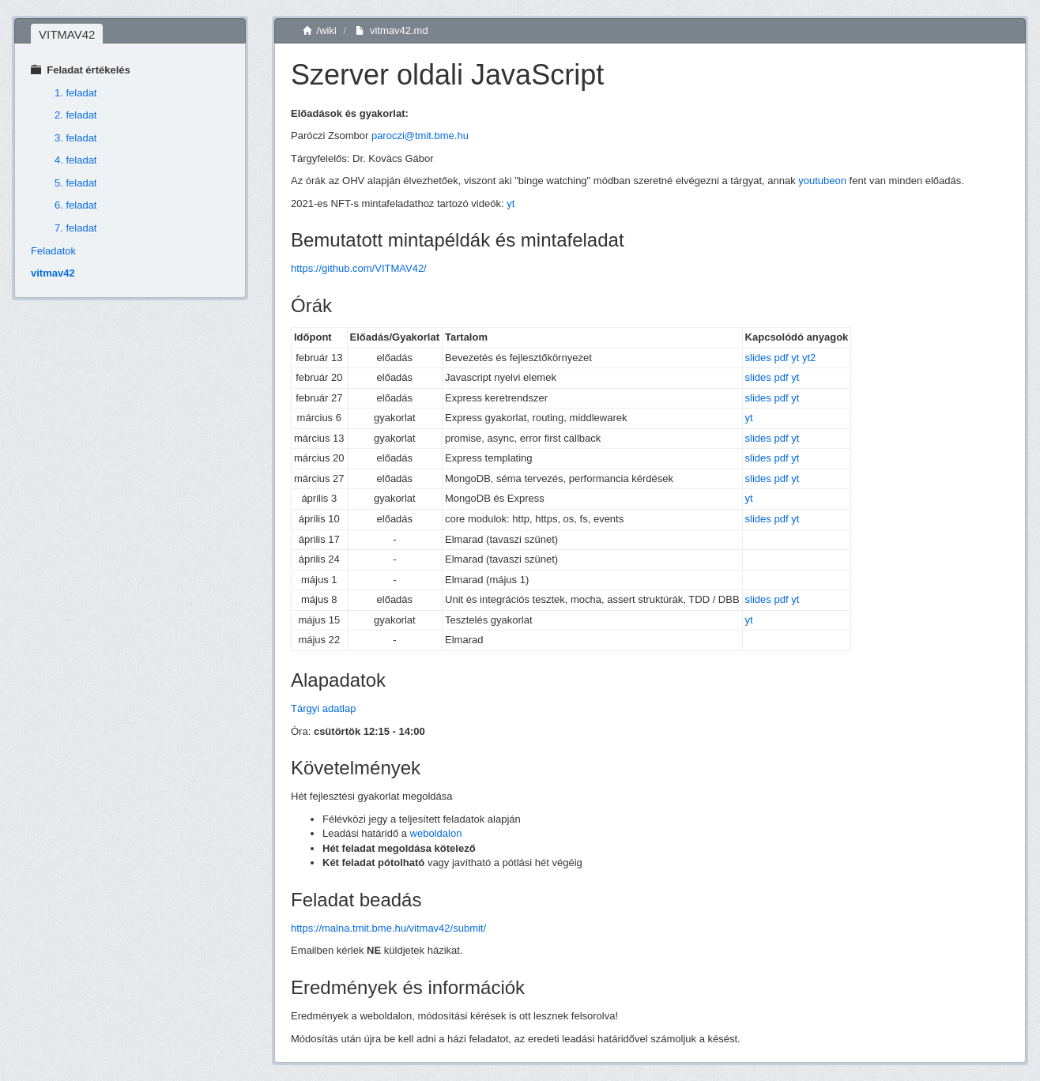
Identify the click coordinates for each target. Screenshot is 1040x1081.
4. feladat (76, 160)
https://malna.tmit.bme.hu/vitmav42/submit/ (388, 928)
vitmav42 (53, 273)
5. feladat (76, 183)
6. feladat (76, 205)
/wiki (320, 30)
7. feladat (76, 228)
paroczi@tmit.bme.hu (420, 135)
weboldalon (436, 833)
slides (758, 357)
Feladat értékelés (80, 70)
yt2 (809, 357)
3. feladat (76, 138)
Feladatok (53, 251)
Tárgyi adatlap (323, 708)
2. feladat (76, 115)
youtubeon (822, 180)
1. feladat (76, 93)
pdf (781, 357)
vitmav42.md (392, 30)
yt (510, 203)
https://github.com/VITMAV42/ (359, 268)
